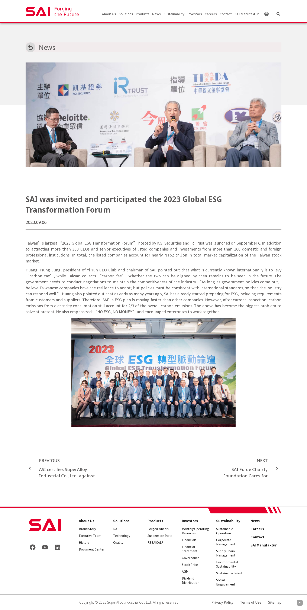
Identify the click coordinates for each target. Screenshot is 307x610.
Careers (211, 14)
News (156, 14)
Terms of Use (250, 602)
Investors (194, 14)
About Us (109, 14)
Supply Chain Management (225, 553)
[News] (30, 47)
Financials (189, 540)
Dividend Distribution (190, 580)
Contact (226, 14)
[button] (278, 14)
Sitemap (274, 602)
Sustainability (174, 14)
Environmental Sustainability (227, 564)
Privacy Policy (222, 602)
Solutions (126, 14)
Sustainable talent (229, 573)
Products (142, 14)
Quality (118, 542)
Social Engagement (225, 582)
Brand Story (87, 529)
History (84, 542)
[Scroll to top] (300, 603)
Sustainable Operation (224, 531)
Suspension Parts (160, 535)
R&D (116, 529)
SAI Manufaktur (247, 14)
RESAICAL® (155, 542)
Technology (121, 535)
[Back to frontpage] (45, 525)
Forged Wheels (158, 529)
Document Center (91, 549)
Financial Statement (189, 549)
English (267, 14)
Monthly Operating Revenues (195, 531)
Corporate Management (225, 542)
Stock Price (190, 564)
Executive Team (90, 535)
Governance (190, 558)
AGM (185, 571)
